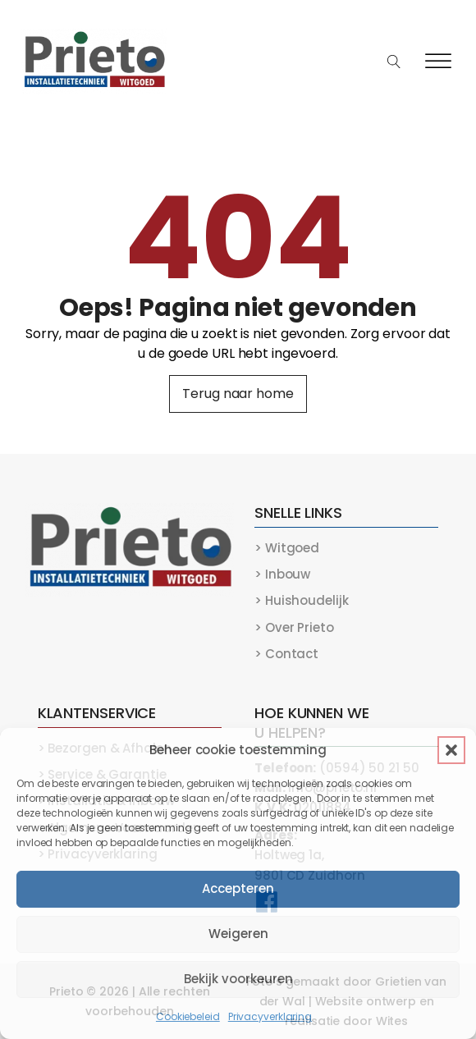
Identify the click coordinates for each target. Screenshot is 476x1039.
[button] (451, 750)
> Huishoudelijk (301, 600)
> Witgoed (286, 547)
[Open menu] (438, 61)
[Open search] (394, 62)
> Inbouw (282, 574)
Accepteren (238, 888)
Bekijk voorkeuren (238, 978)
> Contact (286, 653)
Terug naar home (238, 393)
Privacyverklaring (270, 1016)
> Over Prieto (294, 627)
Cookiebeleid (188, 1016)
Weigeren (238, 933)
